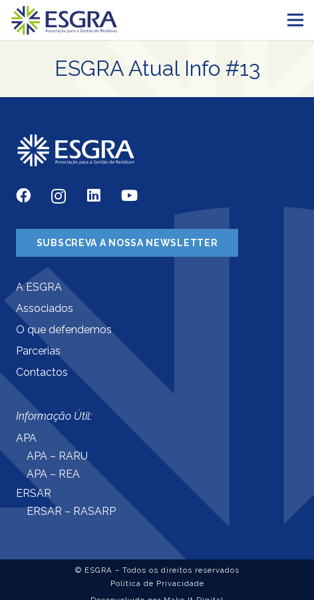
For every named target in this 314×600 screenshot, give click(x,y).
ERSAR (33, 493)
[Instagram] (58, 196)
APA (26, 438)
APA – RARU (57, 456)
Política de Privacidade (157, 583)
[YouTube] (129, 195)
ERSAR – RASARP (71, 511)
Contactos (42, 372)
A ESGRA (39, 287)
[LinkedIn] (93, 195)
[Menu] (295, 20)
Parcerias (38, 351)
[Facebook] (23, 195)
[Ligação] (64, 20)
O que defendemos (64, 329)
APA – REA (53, 474)
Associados (44, 308)
